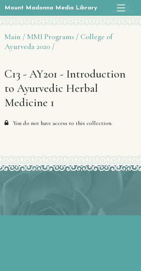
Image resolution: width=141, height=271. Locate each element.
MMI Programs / (53, 36)
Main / (15, 36)
